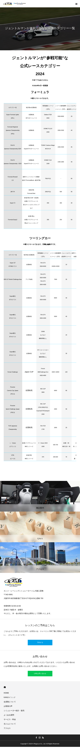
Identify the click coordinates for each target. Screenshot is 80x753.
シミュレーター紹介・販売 (14, 711)
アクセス (7, 728)
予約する (40, 642)
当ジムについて (10, 724)
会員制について (10, 702)
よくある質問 (9, 715)
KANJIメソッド (10, 697)
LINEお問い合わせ (40, 673)
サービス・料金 (10, 719)
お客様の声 (8, 706)
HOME (5, 687)
